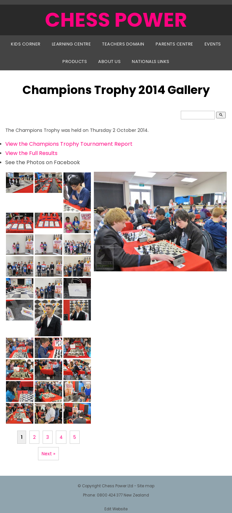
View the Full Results (31, 153)
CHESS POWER (116, 20)
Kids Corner (26, 44)
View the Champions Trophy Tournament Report (69, 144)
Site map (145, 486)
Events (213, 44)
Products (74, 61)
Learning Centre (71, 44)
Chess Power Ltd (117, 486)
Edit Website (116, 509)
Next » (48, 453)
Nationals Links (151, 61)
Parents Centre (174, 44)
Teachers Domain (123, 44)
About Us (109, 61)
